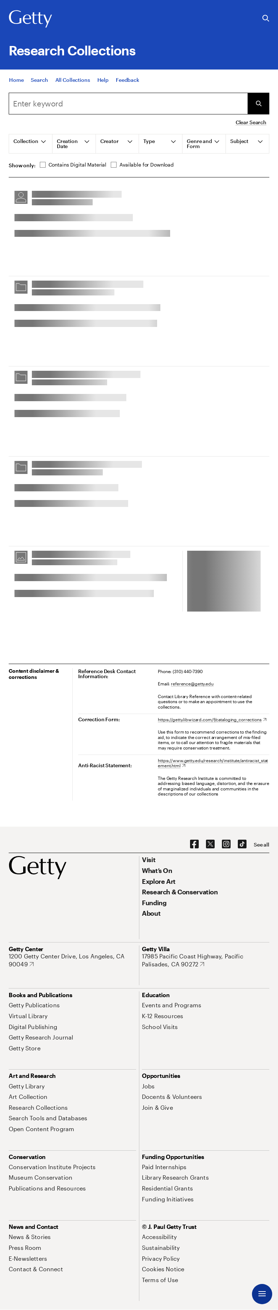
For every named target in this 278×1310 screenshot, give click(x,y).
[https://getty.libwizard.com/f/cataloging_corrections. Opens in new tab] (212, 719)
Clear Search (251, 122)
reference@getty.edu (192, 683)
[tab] (30, 143)
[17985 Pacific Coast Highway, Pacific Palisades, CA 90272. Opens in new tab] (205, 960)
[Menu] (262, 1294)
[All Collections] (72, 80)
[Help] (103, 80)
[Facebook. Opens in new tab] (194, 844)
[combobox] (128, 103)
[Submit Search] (258, 103)
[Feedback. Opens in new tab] (127, 80)
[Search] (39, 80)
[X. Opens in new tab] (210, 844)
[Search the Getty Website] (265, 18)
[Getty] (30, 19)
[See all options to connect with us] (261, 844)
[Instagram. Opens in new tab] (226, 844)
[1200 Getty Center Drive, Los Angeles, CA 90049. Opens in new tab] (72, 960)
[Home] (16, 80)
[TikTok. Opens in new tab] (242, 844)
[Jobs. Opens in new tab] (148, 1086)
